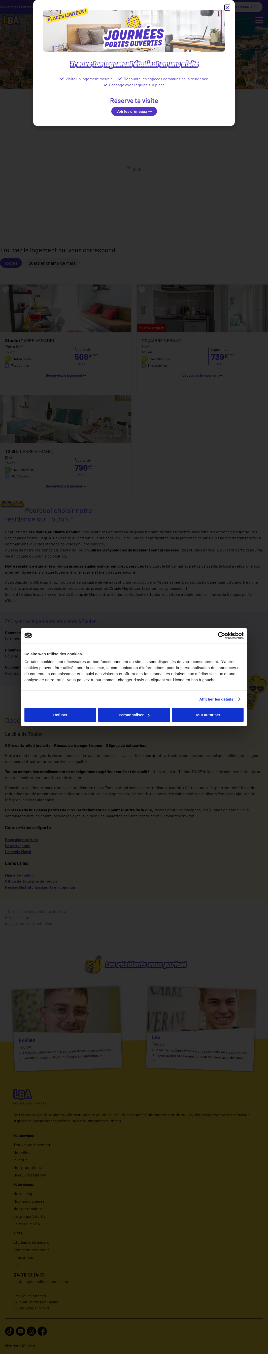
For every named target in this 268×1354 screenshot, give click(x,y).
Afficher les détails (216, 699)
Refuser (60, 715)
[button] (227, 7)
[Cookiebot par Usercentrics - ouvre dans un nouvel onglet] (221, 635)
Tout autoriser (207, 715)
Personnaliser (134, 715)
